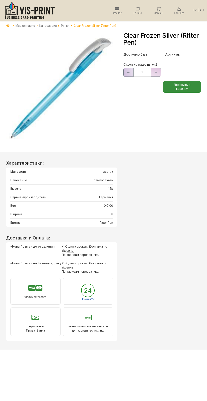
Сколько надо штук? (140, 64)
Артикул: (172, 54)
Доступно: (132, 54)
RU (202, 10)
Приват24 (88, 299)
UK (195, 10)
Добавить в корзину (181, 86)
